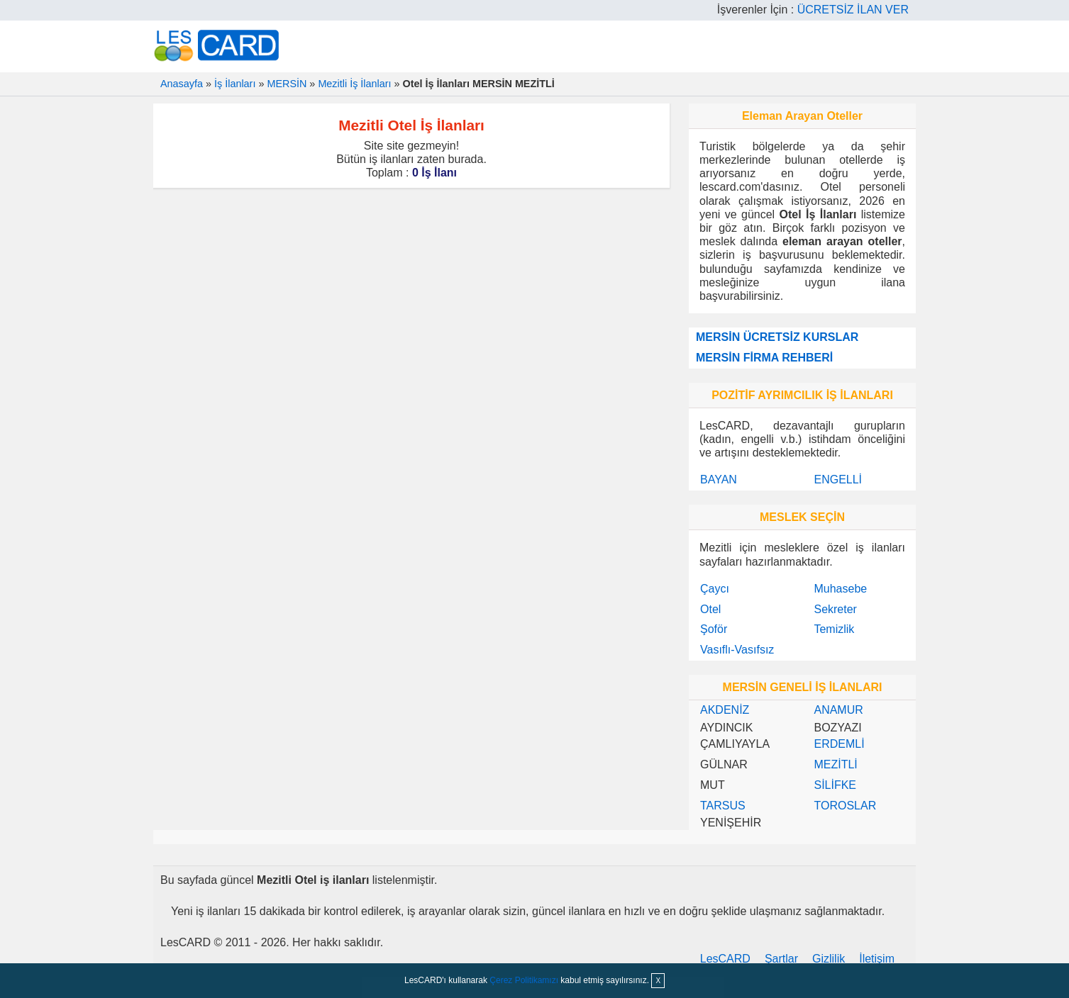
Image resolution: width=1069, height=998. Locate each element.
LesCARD (725, 959)
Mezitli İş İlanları (354, 83)
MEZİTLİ (835, 764)
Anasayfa (181, 83)
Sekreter (835, 609)
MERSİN (286, 83)
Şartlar (781, 959)
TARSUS (723, 806)
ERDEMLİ (839, 744)
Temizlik (834, 629)
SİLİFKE (835, 785)
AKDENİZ (724, 710)
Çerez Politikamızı (523, 980)
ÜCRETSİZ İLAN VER (853, 10)
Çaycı (714, 589)
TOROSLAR (845, 806)
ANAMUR (838, 710)
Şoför (713, 629)
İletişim (876, 959)
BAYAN (718, 479)
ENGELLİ (838, 479)
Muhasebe (840, 589)
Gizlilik (828, 959)
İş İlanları (234, 83)
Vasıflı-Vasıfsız (737, 650)
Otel (710, 609)
